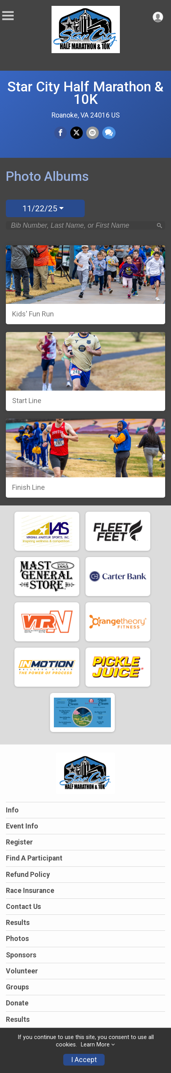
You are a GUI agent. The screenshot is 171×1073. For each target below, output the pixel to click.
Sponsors (21, 955)
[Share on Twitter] (76, 133)
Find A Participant (34, 858)
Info (12, 810)
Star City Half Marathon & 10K (85, 93)
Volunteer (22, 971)
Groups (17, 987)
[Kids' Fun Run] (85, 284)
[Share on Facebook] (60, 133)
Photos (17, 939)
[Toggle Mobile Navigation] (8, 16)
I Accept (84, 1060)
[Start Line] (85, 371)
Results (18, 923)
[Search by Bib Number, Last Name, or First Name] (81, 225)
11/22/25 (43, 208)
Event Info (22, 826)
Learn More (95, 1044)
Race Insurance (30, 890)
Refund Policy (28, 874)
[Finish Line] (85, 458)
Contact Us (23, 907)
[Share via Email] (92, 133)
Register (19, 842)
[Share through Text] (109, 133)
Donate (17, 1003)
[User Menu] (158, 17)
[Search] (159, 225)
